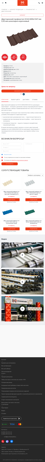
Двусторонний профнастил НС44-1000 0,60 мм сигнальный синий (11, 222)
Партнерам (4, 407)
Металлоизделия (6, 371)
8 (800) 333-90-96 (6, 434)
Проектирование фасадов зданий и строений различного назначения (21, 394)
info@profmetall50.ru (10, 436)
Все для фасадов (6, 365)
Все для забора (5, 368)
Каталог (22, 15)
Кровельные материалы (8, 363)
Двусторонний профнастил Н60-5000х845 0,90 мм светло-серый (34, 193)
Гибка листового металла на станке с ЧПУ (13, 379)
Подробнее (11, 199)
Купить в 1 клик (11, 202)
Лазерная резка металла (8, 388)
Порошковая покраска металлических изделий (15, 391)
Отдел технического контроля (10, 399)
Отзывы (3, 413)
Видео (3, 410)
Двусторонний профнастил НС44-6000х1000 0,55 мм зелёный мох (34, 222)
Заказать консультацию (22, 91)
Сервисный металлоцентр (9, 396)
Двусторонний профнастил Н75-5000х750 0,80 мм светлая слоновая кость (11, 193)
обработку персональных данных (19, 160)
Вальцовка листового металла (10, 402)
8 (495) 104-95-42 (6, 432)
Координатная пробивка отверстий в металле (14, 385)
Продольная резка (6, 376)
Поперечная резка (6, 382)
